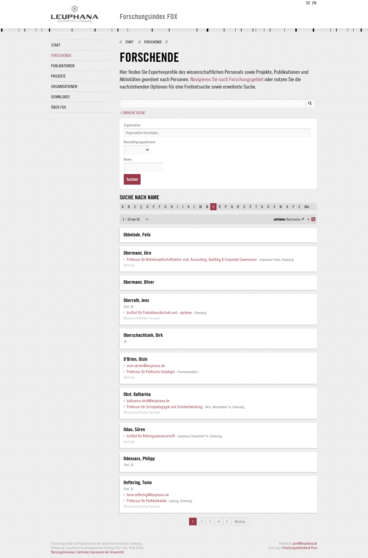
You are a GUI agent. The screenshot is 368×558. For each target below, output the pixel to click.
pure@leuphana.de (304, 543)
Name (127, 159)
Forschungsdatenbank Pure (299, 547)
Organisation (132, 125)
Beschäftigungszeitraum (139, 142)
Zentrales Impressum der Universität (100, 552)
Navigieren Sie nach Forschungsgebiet (227, 79)
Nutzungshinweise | (64, 552)
